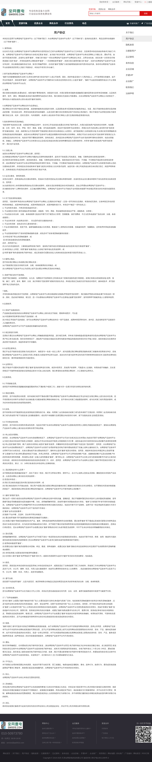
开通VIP (129, 75)
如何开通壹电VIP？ (78, 733)
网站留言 (136, 753)
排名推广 (119, 753)
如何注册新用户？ (48, 728)
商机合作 (112, 9)
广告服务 (128, 753)
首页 (8, 23)
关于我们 (130, 32)
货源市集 (93, 9)
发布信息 (130, 63)
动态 (84, 23)
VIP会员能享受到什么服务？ (81, 728)
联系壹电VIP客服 (78, 742)
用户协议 (130, 39)
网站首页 (6, 753)
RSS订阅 (145, 753)
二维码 (149, 2)
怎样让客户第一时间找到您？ (52, 742)
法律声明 (130, 93)
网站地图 (111, 753)
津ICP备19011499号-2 (100, 758)
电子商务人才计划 (108, 738)
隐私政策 (130, 45)
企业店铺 (130, 69)
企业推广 (130, 81)
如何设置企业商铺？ (79, 738)
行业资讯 (69, 23)
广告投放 (105, 733)
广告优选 (148, 23)
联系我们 (130, 87)
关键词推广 (134, 23)
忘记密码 (130, 57)
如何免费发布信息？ (49, 738)
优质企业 (102, 9)
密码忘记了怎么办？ (49, 733)
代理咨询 (105, 728)
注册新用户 (131, 51)
